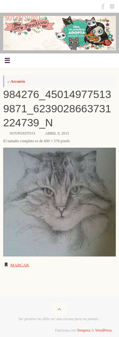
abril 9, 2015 (57, 133)
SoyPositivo (22, 133)
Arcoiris (16, 81)
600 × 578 (51, 141)
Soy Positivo (22, 18)
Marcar (19, 265)
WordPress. (104, 330)
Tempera (83, 330)
